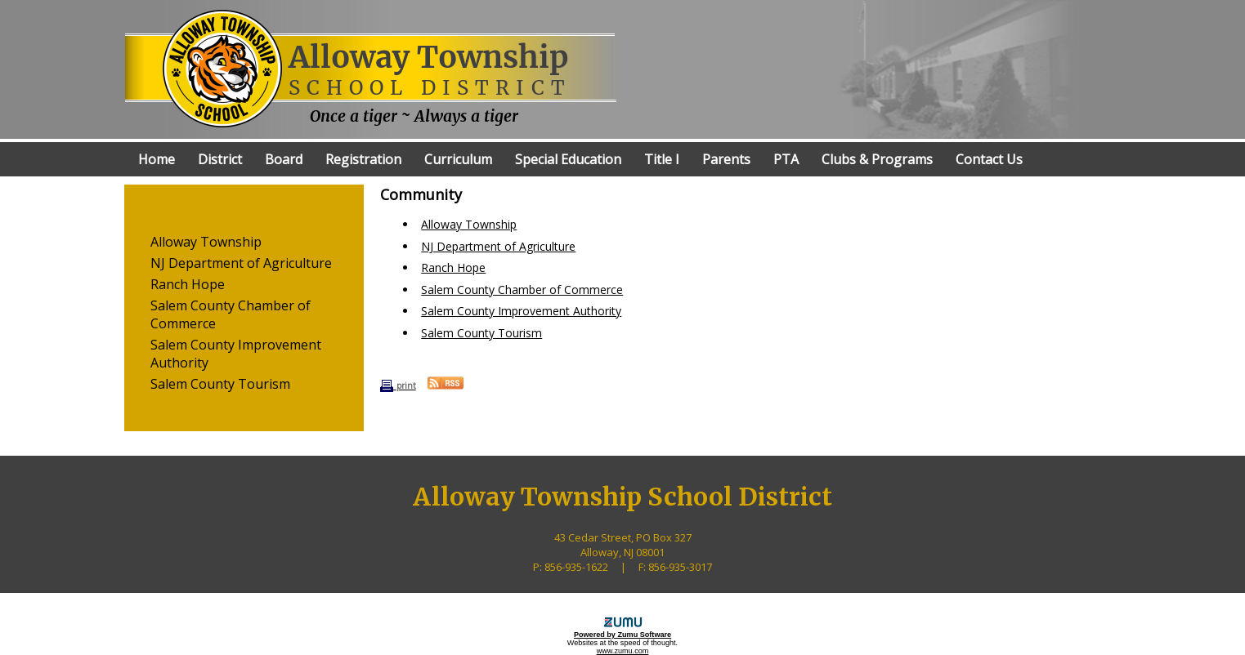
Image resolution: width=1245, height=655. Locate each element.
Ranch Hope (187, 284)
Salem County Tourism (220, 384)
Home (156, 159)
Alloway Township (206, 242)
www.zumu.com (623, 651)
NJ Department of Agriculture (241, 263)
